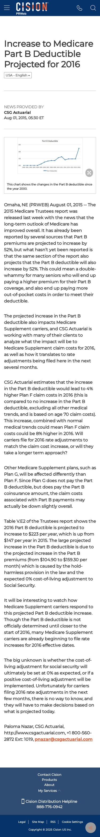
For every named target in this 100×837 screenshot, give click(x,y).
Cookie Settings (72, 822)
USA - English (18, 75)
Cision (57, 829)
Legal (22, 822)
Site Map (38, 822)
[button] (79, 8)
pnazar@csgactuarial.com (64, 739)
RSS (52, 822)
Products (49, 780)
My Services (49, 791)
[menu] (7, 8)
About (49, 785)
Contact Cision (49, 775)
